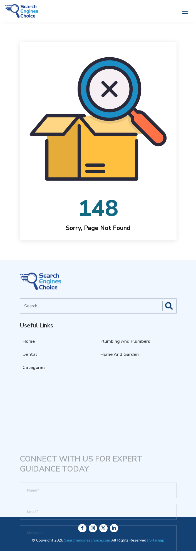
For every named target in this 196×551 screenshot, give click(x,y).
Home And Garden (119, 354)
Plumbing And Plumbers (125, 341)
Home (29, 341)
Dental (30, 354)
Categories (34, 367)
